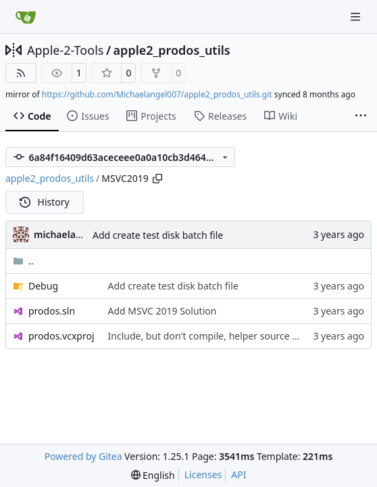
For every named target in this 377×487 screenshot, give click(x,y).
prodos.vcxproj (61, 335)
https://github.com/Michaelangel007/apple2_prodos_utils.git (157, 94)
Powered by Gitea (83, 456)
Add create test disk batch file (158, 235)
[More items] (361, 116)
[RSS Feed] (20, 73)
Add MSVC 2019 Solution (162, 310)
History (45, 201)
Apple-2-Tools (65, 50)
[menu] (153, 475)
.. (23, 260)
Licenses (203, 474)
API (238, 474)
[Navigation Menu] (356, 16)
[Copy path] (157, 178)
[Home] (26, 17)
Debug (43, 285)
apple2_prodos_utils (172, 50)
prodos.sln (51, 310)
